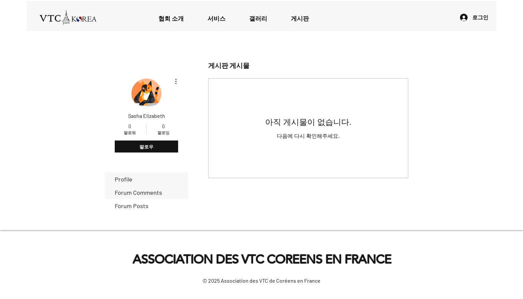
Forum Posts (131, 205)
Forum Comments (138, 192)
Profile (123, 179)
